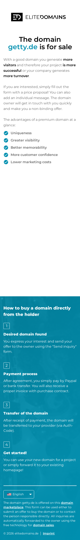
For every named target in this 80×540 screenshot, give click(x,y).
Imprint (49, 533)
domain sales (43, 525)
